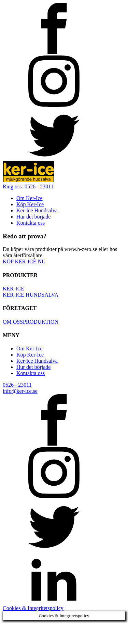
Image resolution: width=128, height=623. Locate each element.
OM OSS (13, 322)
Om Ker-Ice (29, 198)
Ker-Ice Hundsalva (37, 210)
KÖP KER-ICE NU (24, 261)
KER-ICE (13, 288)
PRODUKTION (40, 322)
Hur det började (33, 217)
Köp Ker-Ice (30, 204)
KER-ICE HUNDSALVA (30, 295)
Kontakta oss (30, 223)
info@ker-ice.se (20, 391)
